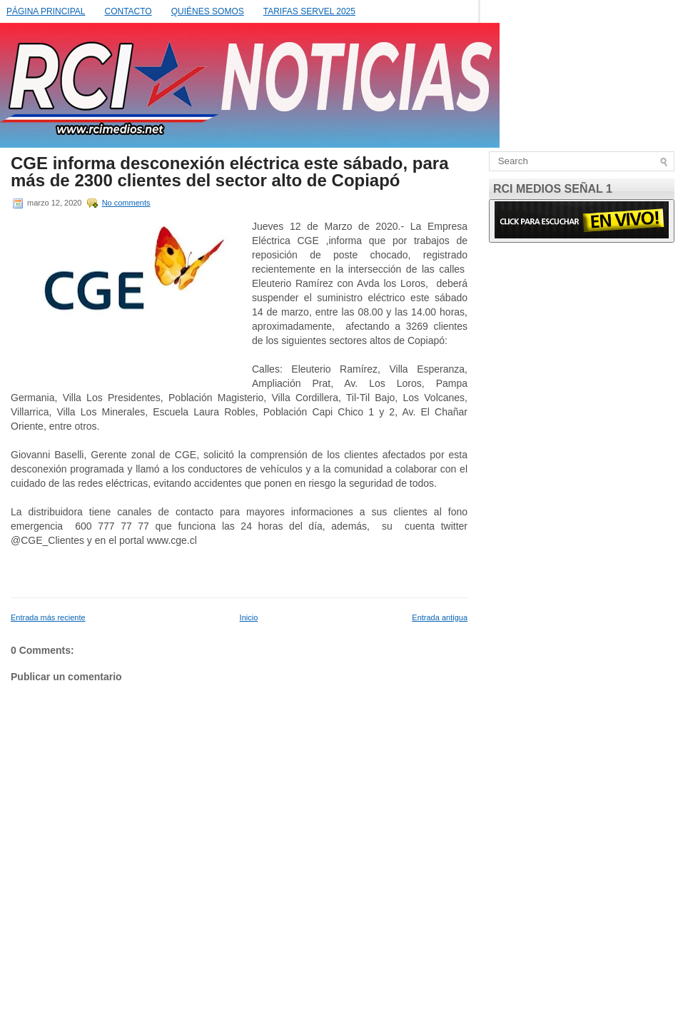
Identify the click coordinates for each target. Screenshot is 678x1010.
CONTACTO (127, 11)
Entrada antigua (439, 617)
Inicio (249, 617)
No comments (126, 202)
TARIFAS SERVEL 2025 (309, 11)
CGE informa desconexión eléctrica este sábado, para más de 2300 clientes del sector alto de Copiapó (230, 172)
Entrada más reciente (48, 617)
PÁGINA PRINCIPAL (45, 11)
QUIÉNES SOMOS (207, 11)
